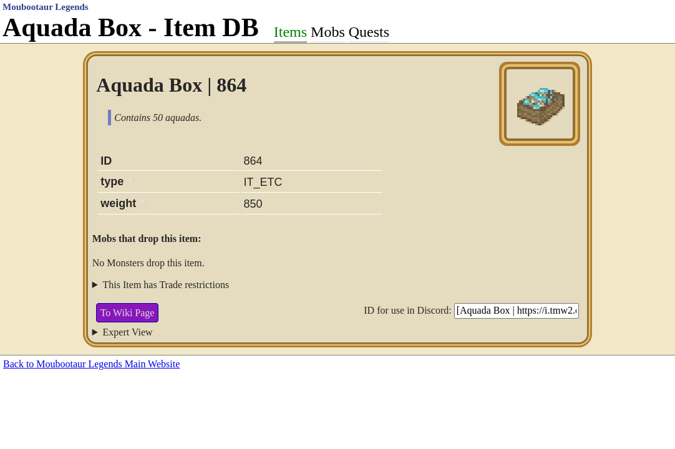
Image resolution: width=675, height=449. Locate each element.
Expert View (128, 332)
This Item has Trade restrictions (166, 284)
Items (290, 32)
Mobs (328, 32)
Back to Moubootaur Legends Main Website (91, 364)
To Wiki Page (127, 312)
